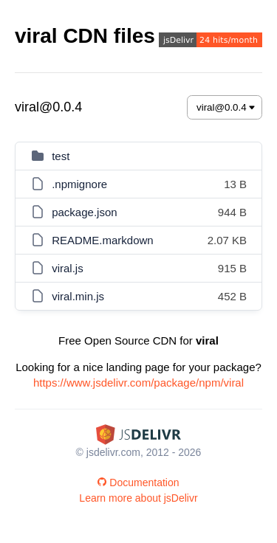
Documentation (138, 482)
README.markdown (103, 240)
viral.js (67, 268)
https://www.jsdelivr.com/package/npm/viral (138, 382)
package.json (84, 212)
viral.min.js (78, 296)
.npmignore (79, 184)
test (60, 156)
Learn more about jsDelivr (138, 498)
